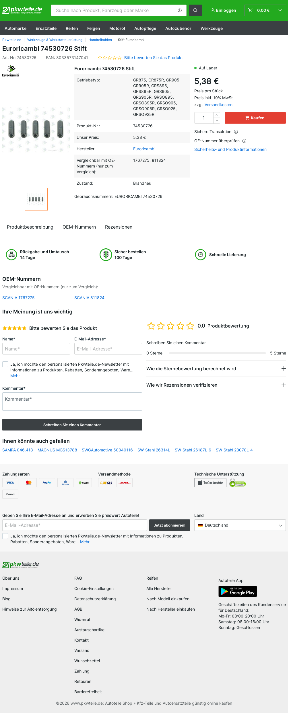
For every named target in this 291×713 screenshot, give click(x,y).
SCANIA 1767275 (18, 297)
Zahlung (82, 671)
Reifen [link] (152, 578)
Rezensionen (118, 227)
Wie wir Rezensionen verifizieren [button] (182, 385)
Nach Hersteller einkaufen (170, 609)
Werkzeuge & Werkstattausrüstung (54, 40)
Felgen (93, 28)
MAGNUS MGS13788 (57, 449)
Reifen (72, 28)
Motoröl (117, 28)
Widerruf (82, 619)
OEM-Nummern (79, 227)
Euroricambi (144, 148)
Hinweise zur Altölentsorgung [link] (29, 609)
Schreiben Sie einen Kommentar (72, 424)
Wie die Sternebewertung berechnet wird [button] (191, 368)
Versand (82, 650)
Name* (8, 338)
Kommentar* (14, 388)
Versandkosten (218, 104)
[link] (265, 10)
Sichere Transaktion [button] (216, 131)
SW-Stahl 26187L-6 (193, 449)
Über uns (10, 578)
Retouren (82, 681)
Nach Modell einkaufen (167, 598)
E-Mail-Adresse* (90, 338)
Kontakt (81, 640)
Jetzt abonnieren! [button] (169, 525)
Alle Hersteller (159, 588)
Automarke (15, 28)
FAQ (78, 578)
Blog (6, 598)
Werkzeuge (212, 28)
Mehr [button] (15, 375)
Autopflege (145, 28)
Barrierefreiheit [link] (88, 691)
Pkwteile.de (11, 40)
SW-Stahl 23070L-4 (234, 449)
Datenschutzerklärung (95, 598)
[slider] (14, 328)
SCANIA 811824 (89, 297)
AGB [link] (78, 609)
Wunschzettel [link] (87, 660)
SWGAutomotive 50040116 (107, 449)
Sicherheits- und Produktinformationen (230, 149)
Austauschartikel (89, 629)
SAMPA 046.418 (17, 449)
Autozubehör (178, 28)
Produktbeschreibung (30, 227)
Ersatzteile (46, 28)
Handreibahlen (100, 40)
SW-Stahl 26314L (153, 449)
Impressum (12, 588)
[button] (179, 10)
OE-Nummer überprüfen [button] (220, 140)
